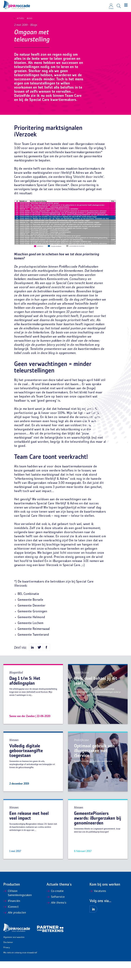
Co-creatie (55, 898)
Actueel (19, 18)
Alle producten (14, 919)
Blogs (28, 18)
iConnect (11, 913)
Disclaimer (8, 949)
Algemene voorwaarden (13, 944)
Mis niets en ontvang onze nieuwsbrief (20, 959)
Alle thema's (56, 909)
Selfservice (56, 903)
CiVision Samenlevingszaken (17, 900)
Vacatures (98, 898)
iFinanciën (11, 907)
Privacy (6, 954)
